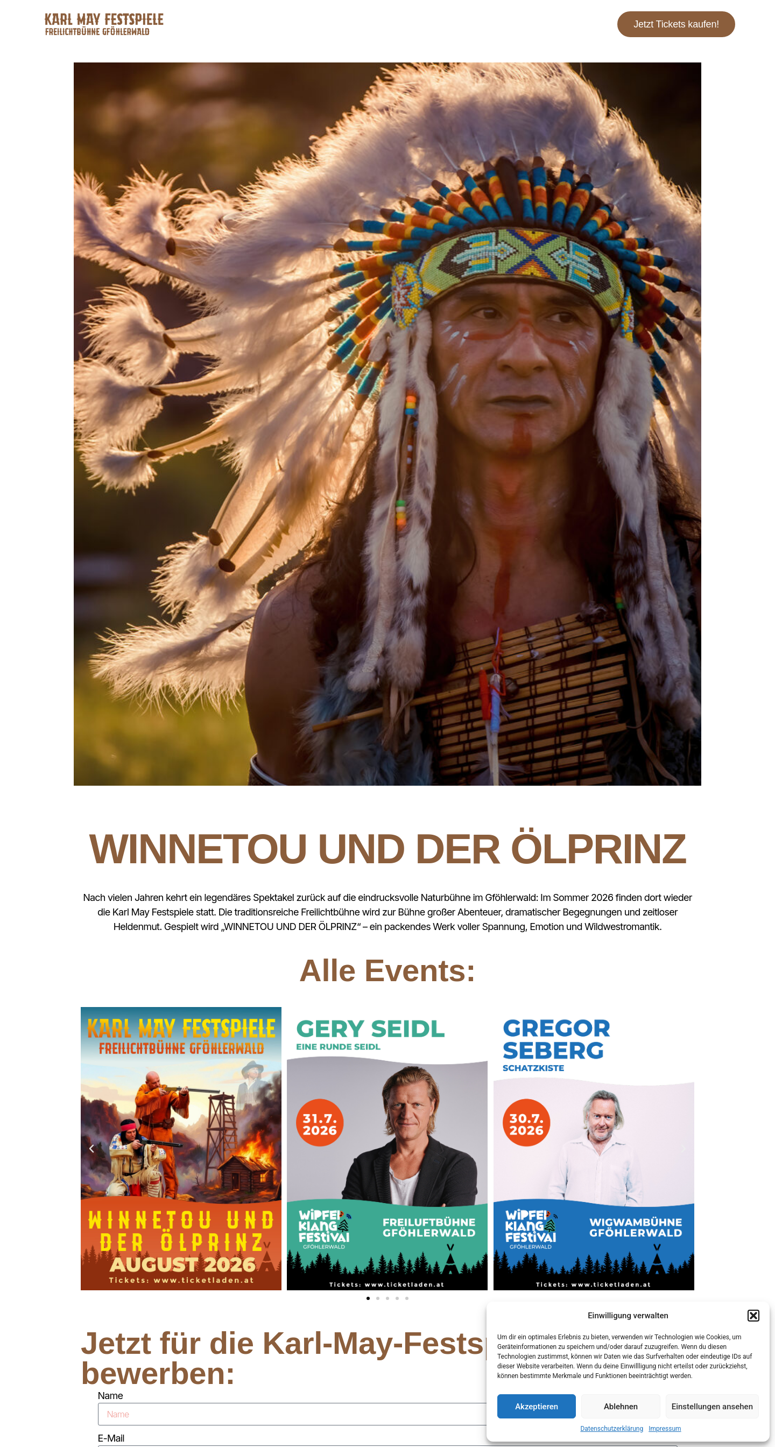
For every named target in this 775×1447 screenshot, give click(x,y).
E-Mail (111, 1438)
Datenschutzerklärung (611, 1428)
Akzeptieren (536, 1406)
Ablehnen (621, 1406)
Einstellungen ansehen (712, 1406)
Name (110, 1395)
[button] (753, 1315)
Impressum (665, 1428)
